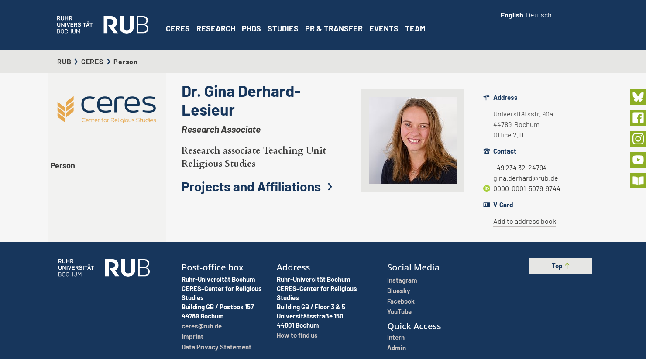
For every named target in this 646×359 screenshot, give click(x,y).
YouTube (399, 311)
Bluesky (398, 290)
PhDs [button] (251, 28)
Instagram (402, 280)
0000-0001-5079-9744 (526, 188)
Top (561, 266)
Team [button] (415, 28)
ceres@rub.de (202, 326)
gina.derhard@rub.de (525, 178)
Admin (396, 348)
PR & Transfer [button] (334, 28)
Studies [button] (283, 28)
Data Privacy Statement (216, 347)
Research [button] (215, 28)
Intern (396, 337)
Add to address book (524, 221)
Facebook (401, 301)
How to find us (297, 335)
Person (63, 165)
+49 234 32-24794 (520, 167)
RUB (64, 61)
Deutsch (539, 14)
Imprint (192, 336)
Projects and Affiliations (259, 186)
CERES (178, 28)
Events (384, 28)
